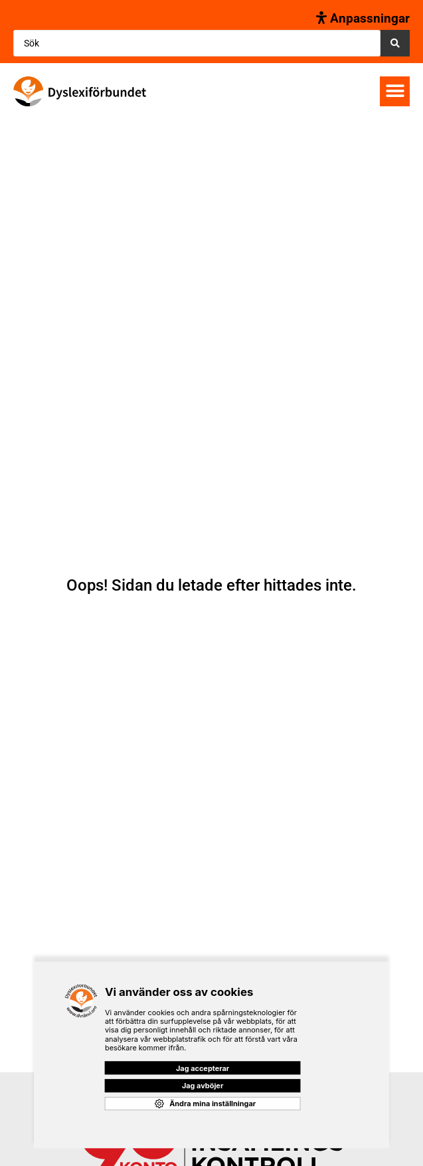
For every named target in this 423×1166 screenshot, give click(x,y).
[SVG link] (79, 91)
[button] (395, 91)
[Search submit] (395, 43)
